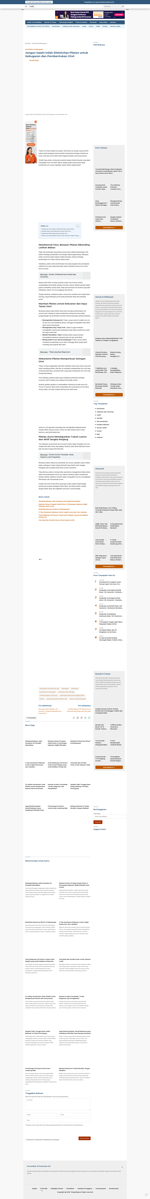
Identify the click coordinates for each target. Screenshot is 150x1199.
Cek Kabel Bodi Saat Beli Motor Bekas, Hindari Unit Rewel (116, 558)
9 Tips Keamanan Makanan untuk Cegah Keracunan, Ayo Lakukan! (63, 512)
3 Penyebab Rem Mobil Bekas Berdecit (116, 526)
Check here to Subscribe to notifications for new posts (42, 1139)
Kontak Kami (113, 1188)
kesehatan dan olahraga (66, 692)
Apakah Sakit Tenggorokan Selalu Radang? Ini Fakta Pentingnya (80, 786)
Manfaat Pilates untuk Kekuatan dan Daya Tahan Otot (56, 231)
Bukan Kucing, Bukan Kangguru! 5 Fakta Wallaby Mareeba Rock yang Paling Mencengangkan (116, 354)
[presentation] (39, 1132)
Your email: (96, 813)
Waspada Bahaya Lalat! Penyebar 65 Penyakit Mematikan (59, 501)
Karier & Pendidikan (34, 22)
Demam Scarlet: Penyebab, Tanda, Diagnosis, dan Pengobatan (58, 786)
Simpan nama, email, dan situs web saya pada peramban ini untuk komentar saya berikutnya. (55, 1125)
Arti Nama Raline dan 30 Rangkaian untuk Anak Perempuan (108, 631)
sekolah (99, 418)
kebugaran (65, 688)
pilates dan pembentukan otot (57, 699)
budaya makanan (103, 424)
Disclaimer (70, 1188)
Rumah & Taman (50, 22)
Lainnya (113, 22)
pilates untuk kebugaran (78, 699)
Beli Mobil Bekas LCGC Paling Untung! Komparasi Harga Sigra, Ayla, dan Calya (108, 510)
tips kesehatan (102, 421)
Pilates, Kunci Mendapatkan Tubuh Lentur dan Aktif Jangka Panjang (60, 235)
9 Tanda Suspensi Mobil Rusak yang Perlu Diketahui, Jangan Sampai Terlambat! (116, 542)
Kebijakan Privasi (57, 1188)
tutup (22, 9)
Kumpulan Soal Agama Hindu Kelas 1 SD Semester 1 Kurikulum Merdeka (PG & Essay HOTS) (111, 599)
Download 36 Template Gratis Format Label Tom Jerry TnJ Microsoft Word (101, 187)
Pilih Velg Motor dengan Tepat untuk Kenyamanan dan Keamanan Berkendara (101, 558)
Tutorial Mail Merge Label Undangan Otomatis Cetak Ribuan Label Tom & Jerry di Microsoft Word (108, 171)
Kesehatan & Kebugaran (34, 49)
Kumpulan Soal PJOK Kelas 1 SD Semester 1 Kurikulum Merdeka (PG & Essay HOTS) (51, 709)
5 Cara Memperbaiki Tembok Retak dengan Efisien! (116, 743)
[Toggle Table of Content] (77, 226)
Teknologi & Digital (66, 22)
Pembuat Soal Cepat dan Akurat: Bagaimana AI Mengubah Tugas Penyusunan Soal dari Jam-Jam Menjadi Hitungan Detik (101, 219)
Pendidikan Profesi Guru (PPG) (38, 26)
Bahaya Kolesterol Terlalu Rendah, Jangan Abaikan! (79, 807)
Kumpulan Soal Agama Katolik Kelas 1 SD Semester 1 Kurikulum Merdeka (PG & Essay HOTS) (111, 591)
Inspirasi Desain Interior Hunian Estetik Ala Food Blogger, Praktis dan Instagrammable (108, 711)
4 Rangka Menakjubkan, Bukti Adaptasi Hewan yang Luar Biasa (115, 370)
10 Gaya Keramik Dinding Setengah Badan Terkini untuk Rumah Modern (110, 639)
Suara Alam (103, 22)
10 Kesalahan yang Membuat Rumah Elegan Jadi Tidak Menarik (115, 759)
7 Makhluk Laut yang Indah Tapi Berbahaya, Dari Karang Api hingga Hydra (101, 370)
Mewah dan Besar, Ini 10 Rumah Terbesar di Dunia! (101, 727)
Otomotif (93, 22)
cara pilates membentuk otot (49, 688)
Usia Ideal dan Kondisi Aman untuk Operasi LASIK (57, 520)
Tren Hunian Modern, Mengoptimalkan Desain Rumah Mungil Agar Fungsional (101, 743)
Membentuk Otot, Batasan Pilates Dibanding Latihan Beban (58, 229)
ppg (98, 434)
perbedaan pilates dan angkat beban (72, 695)
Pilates (42, 699)
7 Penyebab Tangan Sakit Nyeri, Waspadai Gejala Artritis (111, 623)
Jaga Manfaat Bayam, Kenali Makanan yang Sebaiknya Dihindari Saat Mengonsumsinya (34, 808)
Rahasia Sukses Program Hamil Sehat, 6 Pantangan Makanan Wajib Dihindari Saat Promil (63, 505)
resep (84, 26)
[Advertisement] (18, 37)
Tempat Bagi (34, 60)
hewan (105, 26)
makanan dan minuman (70, 26)
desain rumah (115, 26)
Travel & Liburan (81, 22)
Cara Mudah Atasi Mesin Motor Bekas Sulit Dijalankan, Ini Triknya (101, 542)
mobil (98, 26)
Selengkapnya (109, 227)
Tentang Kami (100, 1188)
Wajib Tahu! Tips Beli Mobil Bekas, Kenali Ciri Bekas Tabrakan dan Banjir (101, 526)
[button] (123, 6)
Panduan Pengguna (85, 1188)
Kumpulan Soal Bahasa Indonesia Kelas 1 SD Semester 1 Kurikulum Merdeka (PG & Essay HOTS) (111, 615)
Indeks (34, 1188)
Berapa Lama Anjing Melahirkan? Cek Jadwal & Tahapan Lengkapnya (108, 339)
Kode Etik (43, 1188)
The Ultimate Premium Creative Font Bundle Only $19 (116, 187)
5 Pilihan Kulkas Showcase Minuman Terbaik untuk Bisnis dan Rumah (116, 727)
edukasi (99, 437)
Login (32, 6)
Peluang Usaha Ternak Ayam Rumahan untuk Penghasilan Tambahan (116, 386)
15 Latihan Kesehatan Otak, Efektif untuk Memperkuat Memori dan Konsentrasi (35, 786)
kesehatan (56, 26)
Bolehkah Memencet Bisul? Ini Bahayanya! (54, 509)
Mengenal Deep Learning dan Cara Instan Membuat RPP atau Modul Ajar (116, 203)
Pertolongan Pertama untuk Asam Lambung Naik (57, 807)
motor (91, 26)
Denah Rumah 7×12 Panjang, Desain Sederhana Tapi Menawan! (101, 759)
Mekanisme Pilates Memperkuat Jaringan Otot (54, 233)
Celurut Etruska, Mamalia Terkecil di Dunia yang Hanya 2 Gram (101, 354)
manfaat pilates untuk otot (48, 695)
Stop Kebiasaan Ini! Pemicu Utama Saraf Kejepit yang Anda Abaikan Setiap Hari (63, 516)
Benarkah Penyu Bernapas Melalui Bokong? (101, 386)
